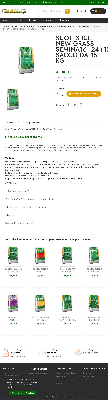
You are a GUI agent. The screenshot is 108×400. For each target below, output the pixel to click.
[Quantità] (58, 93)
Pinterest (81, 104)
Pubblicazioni (64, 20)
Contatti (47, 20)
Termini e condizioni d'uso (67, 380)
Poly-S (22, 173)
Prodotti (17, 20)
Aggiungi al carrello (83, 93)
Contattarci (87, 380)
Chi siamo (32, 20)
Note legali (60, 376)
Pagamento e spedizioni (66, 373)
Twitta (74, 104)
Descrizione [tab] (13, 122)
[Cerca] (54, 11)
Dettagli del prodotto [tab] (34, 122)
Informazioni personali (38, 374)
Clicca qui (17, 384)
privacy (59, 383)
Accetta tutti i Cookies (23, 393)
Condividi (68, 104)
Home (4, 20)
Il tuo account (38, 369)
